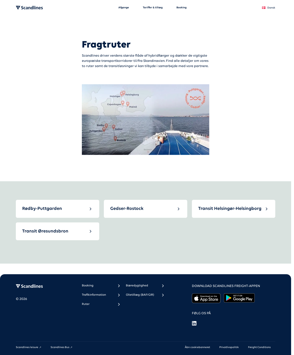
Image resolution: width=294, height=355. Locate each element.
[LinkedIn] (194, 323)
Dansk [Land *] (268, 7)
